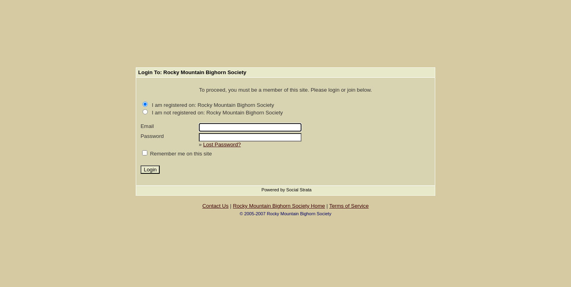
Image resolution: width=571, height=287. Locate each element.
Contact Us (215, 206)
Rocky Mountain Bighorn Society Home (279, 206)
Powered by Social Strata (287, 189)
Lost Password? (222, 144)
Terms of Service (349, 206)
